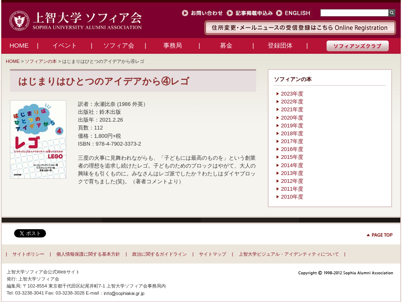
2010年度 (292, 197)
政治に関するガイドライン (159, 254)
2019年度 (292, 125)
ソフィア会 (118, 45)
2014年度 (292, 165)
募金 (226, 45)
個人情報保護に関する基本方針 (88, 254)
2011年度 (292, 189)
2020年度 (292, 118)
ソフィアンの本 (41, 61)
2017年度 (292, 141)
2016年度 (292, 149)
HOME (19, 45)
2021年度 (292, 109)
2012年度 (292, 181)
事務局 (172, 45)
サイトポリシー (28, 254)
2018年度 (292, 133)
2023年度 (292, 94)
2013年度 (292, 173)
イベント (64, 45)
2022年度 (292, 101)
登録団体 (280, 45)
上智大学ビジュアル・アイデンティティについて (289, 254)
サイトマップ (212, 254)
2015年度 (292, 157)
